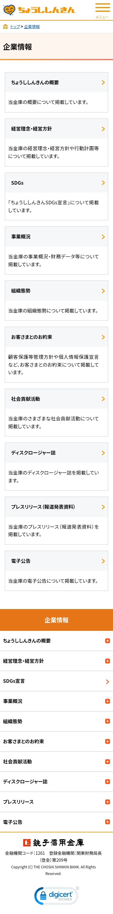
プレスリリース (18, 801)
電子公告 (12, 821)
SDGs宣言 (14, 680)
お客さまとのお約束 (23, 741)
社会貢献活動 (17, 761)
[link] (56, 897)
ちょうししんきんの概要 (27, 640)
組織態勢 (12, 721)
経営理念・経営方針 (23, 660)
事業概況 (12, 701)
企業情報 (32, 26)
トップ (15, 26)
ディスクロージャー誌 (25, 781)
